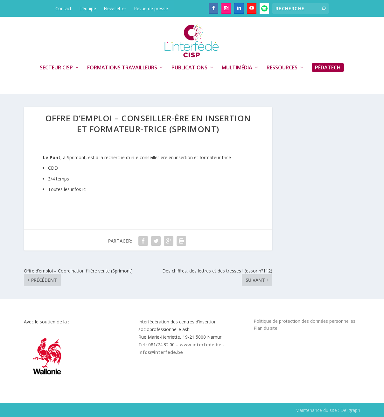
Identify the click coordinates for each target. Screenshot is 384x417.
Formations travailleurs (122, 68)
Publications (189, 68)
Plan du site (265, 328)
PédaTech (328, 67)
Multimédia (237, 68)
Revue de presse (151, 8)
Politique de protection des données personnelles (304, 321)
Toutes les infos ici (67, 189)
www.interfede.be (200, 345)
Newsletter (115, 8)
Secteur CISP (56, 68)
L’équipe (87, 8)
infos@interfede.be (160, 352)
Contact (63, 8)
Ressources (282, 68)
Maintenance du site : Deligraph (327, 410)
